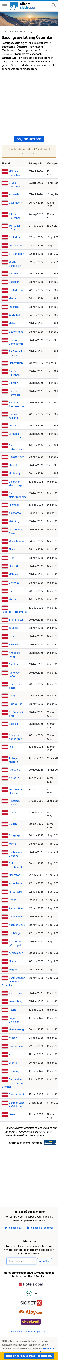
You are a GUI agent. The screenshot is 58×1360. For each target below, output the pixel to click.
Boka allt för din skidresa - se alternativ (29, 1355)
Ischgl (12, 802)
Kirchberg (14, 463)
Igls (11, 737)
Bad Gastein (16, 263)
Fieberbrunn (16, 353)
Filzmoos (14, 495)
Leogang (14, 415)
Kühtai (12, 834)
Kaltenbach (15, 873)
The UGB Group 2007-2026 (37, 1338)
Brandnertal (16, 610)
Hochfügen (15, 923)
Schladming (16, 280)
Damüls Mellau (17, 906)
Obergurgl (14, 825)
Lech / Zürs (15, 235)
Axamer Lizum (17, 915)
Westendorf (16, 589)
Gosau (12, 626)
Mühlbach (14, 564)
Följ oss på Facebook (40, 1208)
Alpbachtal (15, 503)
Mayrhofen (15, 288)
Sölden (13, 814)
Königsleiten (16, 943)
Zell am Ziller (16, 898)
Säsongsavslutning (16, 31)
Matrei (12, 313)
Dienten (13, 373)
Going (12, 685)
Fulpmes (14, 297)
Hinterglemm (16, 447)
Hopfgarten (15, 694)
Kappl (12, 1044)
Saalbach (14, 272)
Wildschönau (16, 531)
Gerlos (12, 890)
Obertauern (15, 193)
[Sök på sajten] (54, 5)
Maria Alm (14, 556)
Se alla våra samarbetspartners (29, 1312)
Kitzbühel (14, 305)
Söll (11, 581)
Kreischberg (16, 991)
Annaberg (14, 760)
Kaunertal (14, 184)
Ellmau (13, 539)
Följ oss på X (13, 1208)
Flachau (13, 951)
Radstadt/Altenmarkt (14, 602)
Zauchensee (16, 322)
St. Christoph (16, 244)
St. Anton (14, 227)
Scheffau (14, 573)
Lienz (12, 1104)
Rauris (12, 1000)
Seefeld (13, 714)
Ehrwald (13, 455)
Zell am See (15, 983)
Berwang (14, 1061)
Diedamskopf (16, 1084)
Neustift (14, 768)
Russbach (14, 634)
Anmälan (44, 1241)
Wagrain (13, 959)
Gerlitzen (14, 654)
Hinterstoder (16, 1036)
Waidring (14, 511)
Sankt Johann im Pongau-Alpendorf (13, 972)
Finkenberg (15, 881)
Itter (11, 548)
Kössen (13, 1028)
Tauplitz (13, 618)
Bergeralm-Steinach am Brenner (13, 1073)
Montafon (14, 865)
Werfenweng (16, 1019)
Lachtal (13, 1053)
